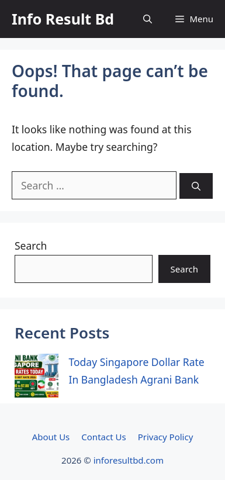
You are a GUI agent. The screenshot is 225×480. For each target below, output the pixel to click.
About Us (51, 437)
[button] (147, 19)
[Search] (196, 186)
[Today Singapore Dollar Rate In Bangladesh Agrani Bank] (36, 378)
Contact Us (103, 437)
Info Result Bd (63, 19)
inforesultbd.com (129, 460)
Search (31, 246)
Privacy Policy (165, 437)
